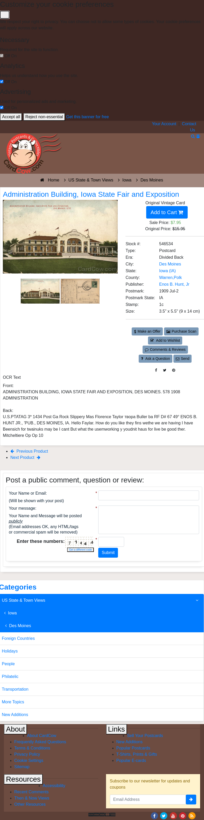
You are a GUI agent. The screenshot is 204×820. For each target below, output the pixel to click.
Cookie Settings (28, 760)
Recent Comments (31, 792)
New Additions (129, 742)
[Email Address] (148, 799)
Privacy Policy (27, 754)
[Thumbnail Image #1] (41, 291)
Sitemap (22, 767)
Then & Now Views (31, 798)
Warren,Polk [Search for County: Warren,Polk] (170, 277)
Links (116, 729)
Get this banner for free (87, 117)
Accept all (11, 117)
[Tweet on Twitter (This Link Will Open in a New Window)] (165, 370)
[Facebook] (154, 816)
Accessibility (54, 785)
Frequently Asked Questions (40, 742)
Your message (22, 508)
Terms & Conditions (32, 748)
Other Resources (30, 804)
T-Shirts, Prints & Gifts (136, 754)
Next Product (25, 457)
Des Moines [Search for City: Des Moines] (170, 264)
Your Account (164, 124)
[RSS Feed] (192, 816)
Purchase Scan (181, 331)
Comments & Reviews (165, 349)
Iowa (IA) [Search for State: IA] (167, 271)
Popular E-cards (131, 760)
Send (182, 358)
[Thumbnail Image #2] (80, 291)
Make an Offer (147, 331)
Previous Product (29, 451)
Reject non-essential (44, 117)
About (15, 729)
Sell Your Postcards (145, 735)
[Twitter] (164, 816)
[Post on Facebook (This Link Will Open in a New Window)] (156, 370)
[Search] (193, 136)
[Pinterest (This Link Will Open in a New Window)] (174, 370)
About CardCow (41, 735)
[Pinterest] (183, 816)
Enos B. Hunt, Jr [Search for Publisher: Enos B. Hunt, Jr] (174, 284)
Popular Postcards (133, 748)
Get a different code (80, 549)
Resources (23, 779)
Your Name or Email (27, 493)
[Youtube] (173, 816)
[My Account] (198, 136)
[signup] (191, 799)
